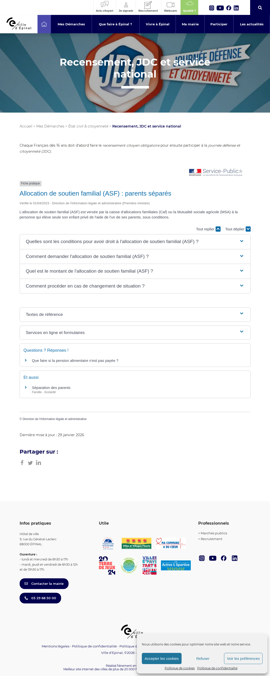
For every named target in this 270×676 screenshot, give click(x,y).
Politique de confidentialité (217, 668)
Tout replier (208, 229)
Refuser (202, 658)
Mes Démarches (50, 126)
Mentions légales (55, 646)
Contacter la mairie (44, 584)
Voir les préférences (243, 658)
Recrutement (211, 539)
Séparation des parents (51, 387)
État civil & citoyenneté (88, 126)
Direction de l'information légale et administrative (55, 419)
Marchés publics (214, 533)
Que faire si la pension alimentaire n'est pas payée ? (75, 360)
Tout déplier (238, 229)
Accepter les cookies (162, 658)
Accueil (26, 126)
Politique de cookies (180, 668)
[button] (135, 241)
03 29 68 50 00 (40, 598)
